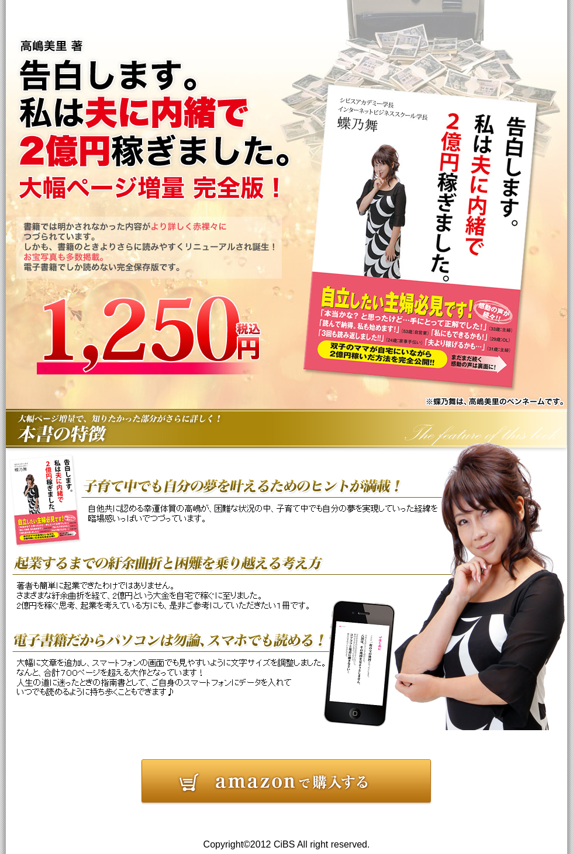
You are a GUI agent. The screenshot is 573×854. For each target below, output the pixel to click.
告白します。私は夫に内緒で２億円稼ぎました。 (286, 782)
